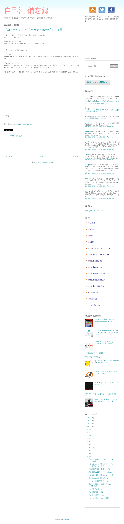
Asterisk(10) (92, 223)
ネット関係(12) (93, 292)
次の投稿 (9, 157)
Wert (86, 179)
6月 (90, 448)
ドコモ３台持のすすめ (96, 495)
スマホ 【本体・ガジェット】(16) (98, 273)
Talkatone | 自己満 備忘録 (91, 118)
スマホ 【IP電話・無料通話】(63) (98, 254)
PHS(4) (90, 235)
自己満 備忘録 (26, 11)
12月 (91, 429)
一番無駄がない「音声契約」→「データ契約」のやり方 (100, 465)
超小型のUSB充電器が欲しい (98, 478)
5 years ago (110, 137)
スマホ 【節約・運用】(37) (96, 280)
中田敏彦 (88, 132)
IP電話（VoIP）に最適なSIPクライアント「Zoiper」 (106, 372)
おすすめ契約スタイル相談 (94, 353)
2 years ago (103, 118)
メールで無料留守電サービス (98, 481)
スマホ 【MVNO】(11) (95, 261)
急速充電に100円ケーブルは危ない (100, 472)
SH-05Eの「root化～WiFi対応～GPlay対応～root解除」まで (105, 320)
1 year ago (95, 111)
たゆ (86, 154)
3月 (90, 457)
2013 (89, 427)
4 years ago (110, 126)
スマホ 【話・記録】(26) (96, 286)
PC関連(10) (91, 229)
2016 (89, 418)
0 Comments (27, 124)
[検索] (97, 66)
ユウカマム (88, 123)
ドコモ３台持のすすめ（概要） (99, 498)
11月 (91, 432)
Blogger (66, 519)
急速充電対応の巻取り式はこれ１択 (100, 475)
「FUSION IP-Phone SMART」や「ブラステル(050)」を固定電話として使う (107, 332)
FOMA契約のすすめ (95, 489)
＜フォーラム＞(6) (94, 305)
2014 (89, 424)
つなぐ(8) (91, 242)
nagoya (87, 165)
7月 (90, 445)
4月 (90, 454)
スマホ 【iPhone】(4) (95, 267)
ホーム (42, 157)
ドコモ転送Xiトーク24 (96, 492)
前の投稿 (75, 157)
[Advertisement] (22, 95)
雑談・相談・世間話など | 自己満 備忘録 (95, 126)
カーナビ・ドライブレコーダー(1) (99, 248)
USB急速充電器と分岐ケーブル (99, 469)
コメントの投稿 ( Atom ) (44, 162)
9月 (90, 438)
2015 (89, 421)
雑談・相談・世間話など (97, 82)
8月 (90, 441)
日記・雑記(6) (92, 299)
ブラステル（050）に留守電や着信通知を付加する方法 (106, 361)
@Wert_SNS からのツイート (95, 211)
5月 (90, 450)
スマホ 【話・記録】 (17, 136)
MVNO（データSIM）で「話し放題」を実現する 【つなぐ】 (105, 400)
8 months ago (105, 103)
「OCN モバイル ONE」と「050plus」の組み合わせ (103, 343)
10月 (91, 435)
